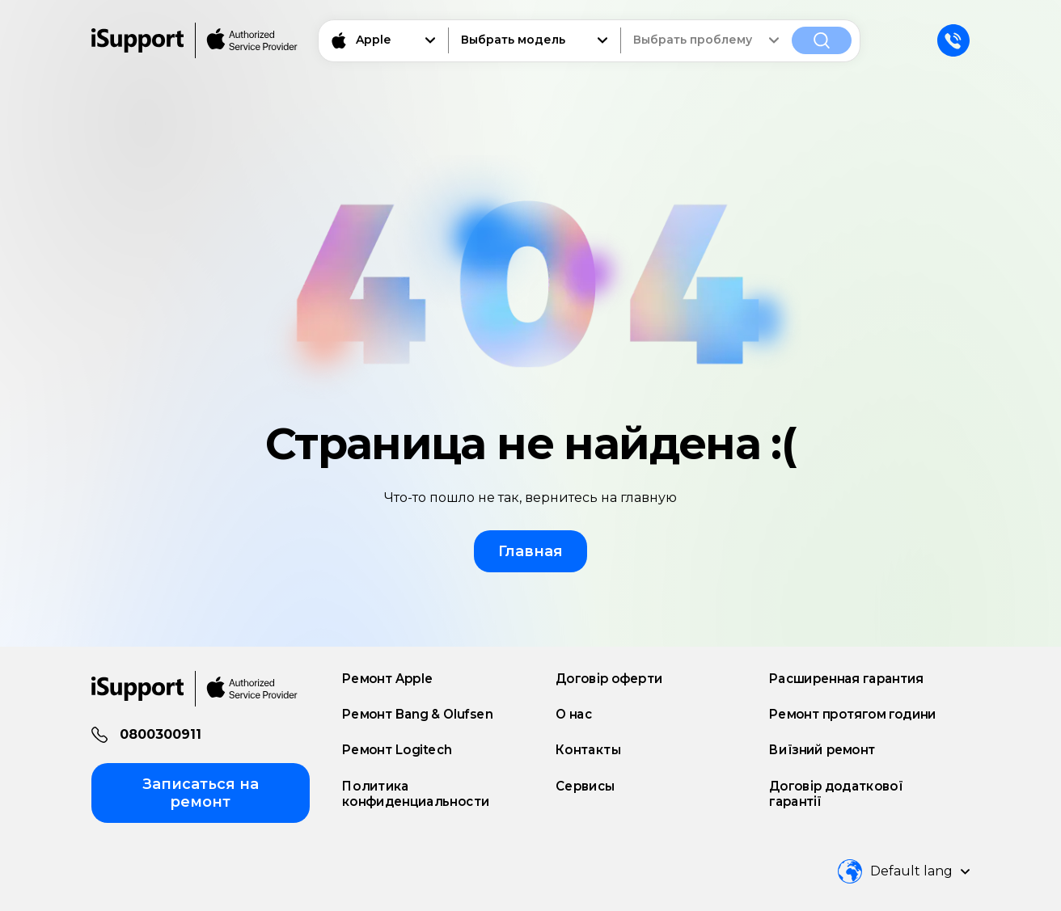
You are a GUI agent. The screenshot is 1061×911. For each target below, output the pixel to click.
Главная (530, 551)
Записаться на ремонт (200, 793)
